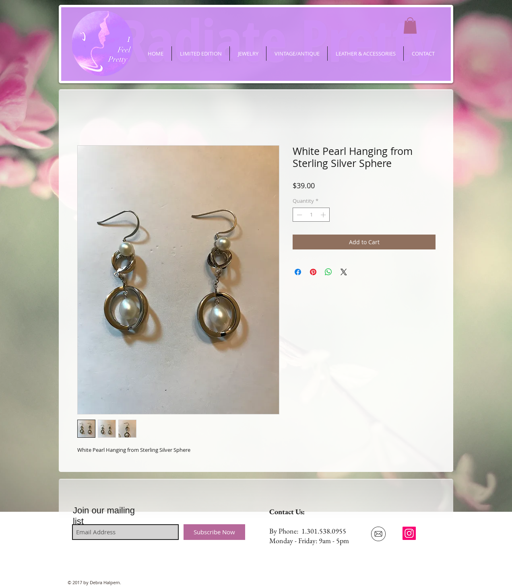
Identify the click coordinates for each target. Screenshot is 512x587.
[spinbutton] (311, 215)
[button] (410, 25)
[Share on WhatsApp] (328, 272)
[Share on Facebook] (298, 272)
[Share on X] (344, 272)
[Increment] (324, 215)
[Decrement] (298, 215)
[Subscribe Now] (214, 532)
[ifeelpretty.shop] (409, 533)
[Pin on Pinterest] (313, 272)
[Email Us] (378, 534)
